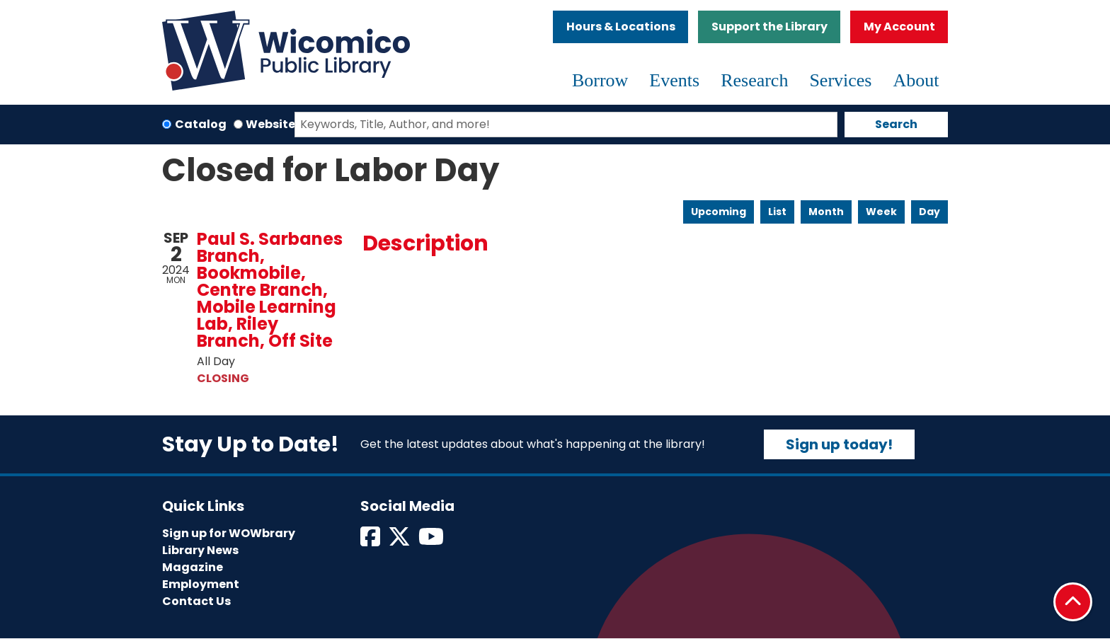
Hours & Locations (620, 26)
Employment (200, 584)
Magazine (192, 567)
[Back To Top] (1072, 601)
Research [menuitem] (754, 80)
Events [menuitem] (674, 80)
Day (929, 212)
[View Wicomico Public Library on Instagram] (432, 541)
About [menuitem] (916, 80)
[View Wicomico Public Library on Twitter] (400, 541)
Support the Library (769, 26)
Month (826, 212)
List (777, 212)
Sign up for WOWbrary (228, 533)
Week (881, 212)
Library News (200, 550)
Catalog (201, 124)
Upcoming (718, 212)
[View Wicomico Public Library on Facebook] (371, 541)
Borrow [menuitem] (600, 80)
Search (896, 124)
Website (270, 124)
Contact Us (196, 601)
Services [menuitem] (840, 80)
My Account (899, 26)
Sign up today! (839, 444)
